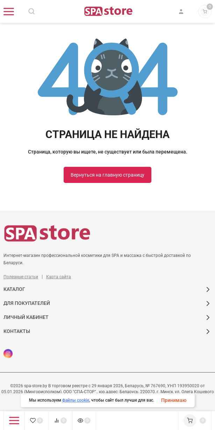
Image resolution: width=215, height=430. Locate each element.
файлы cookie (75, 400)
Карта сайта (58, 276)
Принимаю (173, 400)
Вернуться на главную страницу (107, 175)
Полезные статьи (20, 276)
